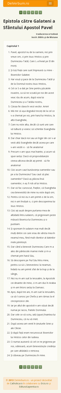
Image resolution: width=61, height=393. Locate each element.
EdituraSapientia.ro (29, 386)
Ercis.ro (44, 383)
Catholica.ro (16, 383)
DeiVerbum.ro (18, 3)
